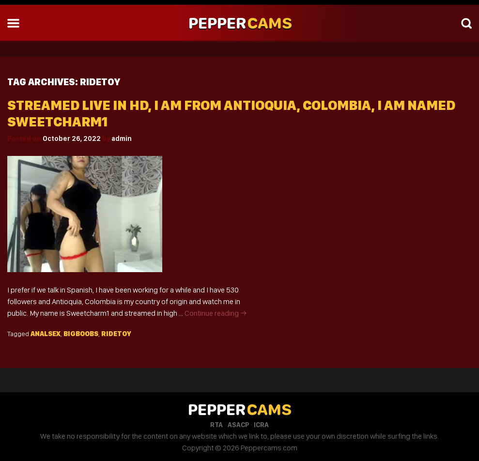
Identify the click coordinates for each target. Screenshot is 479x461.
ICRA (261, 425)
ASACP (238, 425)
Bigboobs (80, 334)
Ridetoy (116, 334)
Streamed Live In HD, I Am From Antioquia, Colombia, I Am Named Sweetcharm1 (231, 113)
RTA (216, 425)
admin (121, 138)
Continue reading (216, 313)
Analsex (46, 334)
